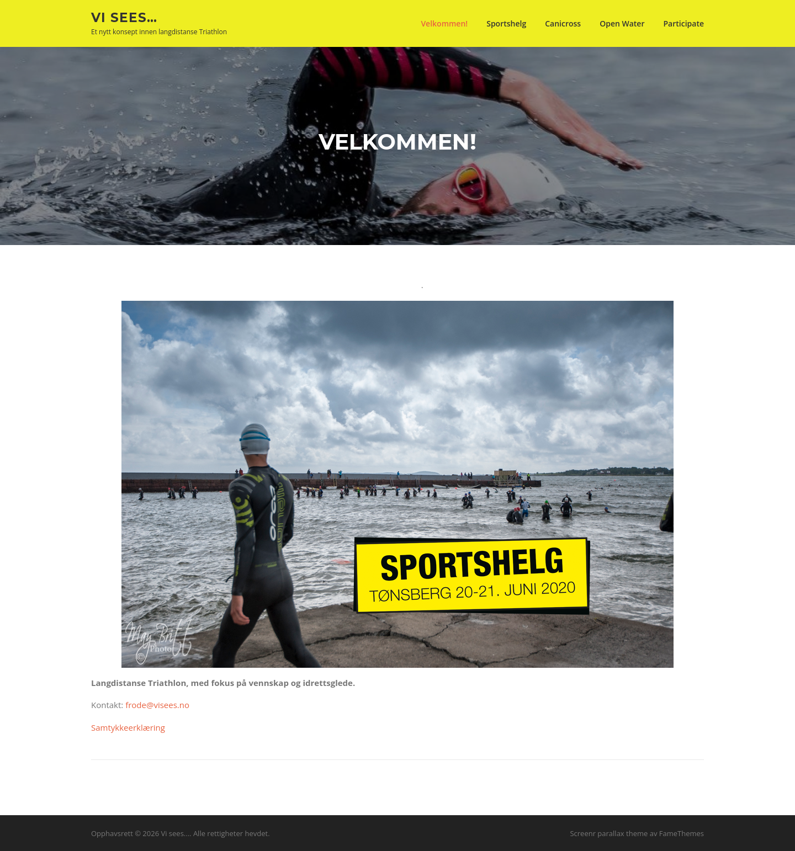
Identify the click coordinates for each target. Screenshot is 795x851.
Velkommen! (444, 23)
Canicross (563, 23)
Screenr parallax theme (609, 833)
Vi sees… (124, 17)
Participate (683, 23)
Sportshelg (506, 23)
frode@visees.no (157, 704)
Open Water (622, 23)
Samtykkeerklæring (128, 727)
